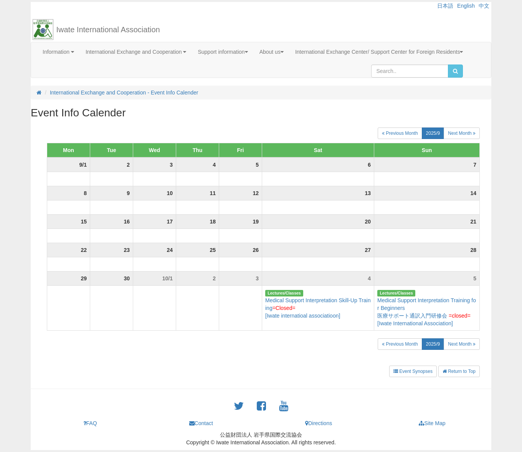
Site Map (432, 423)
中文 (484, 6)
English (466, 6)
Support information (223, 52)
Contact (201, 423)
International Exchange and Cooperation (136, 52)
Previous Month (400, 133)
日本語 (445, 6)
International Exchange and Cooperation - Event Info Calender (124, 92)
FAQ (90, 423)
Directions (318, 423)
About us (271, 52)
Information (58, 52)
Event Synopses (413, 371)
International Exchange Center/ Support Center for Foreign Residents (379, 52)
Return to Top (459, 371)
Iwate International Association (108, 29)
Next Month (462, 133)
